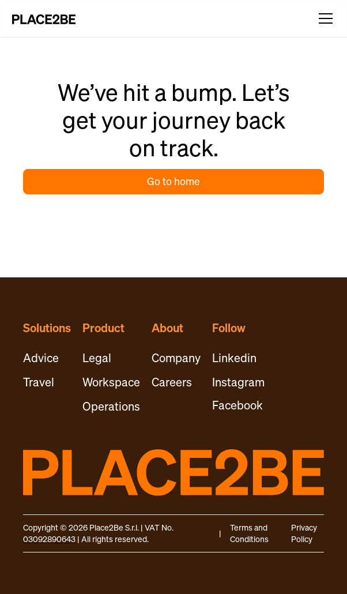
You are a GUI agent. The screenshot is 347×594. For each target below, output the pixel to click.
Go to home (173, 181)
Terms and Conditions (249, 533)
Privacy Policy (304, 533)
